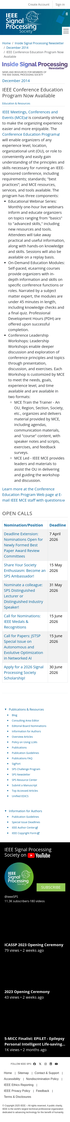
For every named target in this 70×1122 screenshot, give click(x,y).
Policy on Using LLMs (24, 742)
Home (6, 43)
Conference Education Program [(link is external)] (31, 134)
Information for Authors (26, 731)
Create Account (38, 4)
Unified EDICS (20, 796)
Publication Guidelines (25, 753)
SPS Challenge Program (26, 769)
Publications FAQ (22, 758)
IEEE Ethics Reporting (18, 1084)
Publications (19, 747)
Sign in (60, 4)
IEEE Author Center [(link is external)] (25, 827)
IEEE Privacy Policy (17, 1090)
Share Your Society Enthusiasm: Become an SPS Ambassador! (25, 570)
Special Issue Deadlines (26, 822)
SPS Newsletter (21, 774)
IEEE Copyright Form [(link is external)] (25, 833)
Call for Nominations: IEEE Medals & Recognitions (22, 621)
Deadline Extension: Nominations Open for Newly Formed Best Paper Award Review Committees (23, 545)
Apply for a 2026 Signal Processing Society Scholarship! (23, 672)
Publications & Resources (26, 709)
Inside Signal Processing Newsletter (39, 43)
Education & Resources (16, 103)
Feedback (42, 1090)
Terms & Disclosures (17, 1096)
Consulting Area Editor (25, 720)
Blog (14, 715)
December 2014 (17, 48)
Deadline (57, 525)
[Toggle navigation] (66, 31)
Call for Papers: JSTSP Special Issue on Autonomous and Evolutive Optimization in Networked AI (23, 647)
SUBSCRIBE (51, 887)
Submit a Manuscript (24, 785)
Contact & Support (47, 1073)
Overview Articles (22, 736)
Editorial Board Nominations (29, 726)
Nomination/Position (23, 525)
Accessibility (12, 1078)
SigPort (16, 763)
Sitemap (23, 1073)
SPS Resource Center (24, 780)
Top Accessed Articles (25, 790)
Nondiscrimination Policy (42, 1078)
